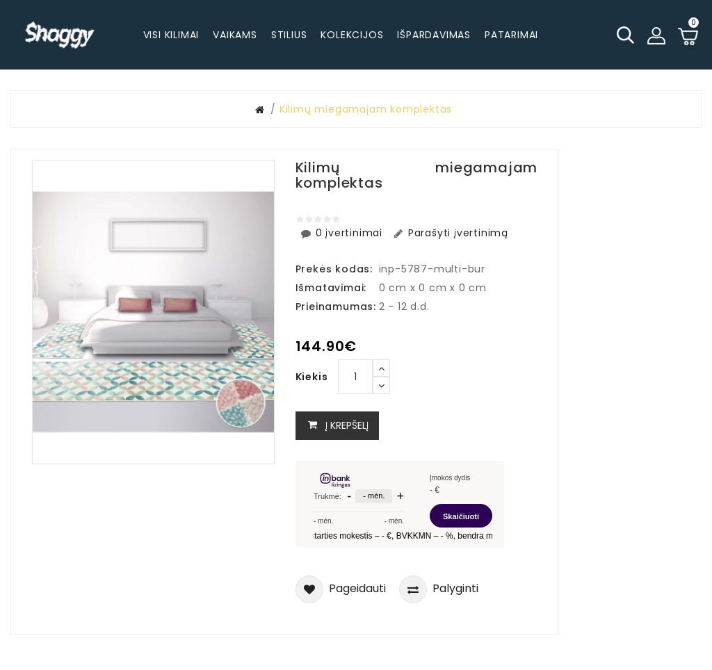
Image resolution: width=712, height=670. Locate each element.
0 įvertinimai (343, 233)
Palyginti (438, 589)
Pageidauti (341, 589)
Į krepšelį (337, 425)
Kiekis (312, 377)
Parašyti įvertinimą (450, 233)
